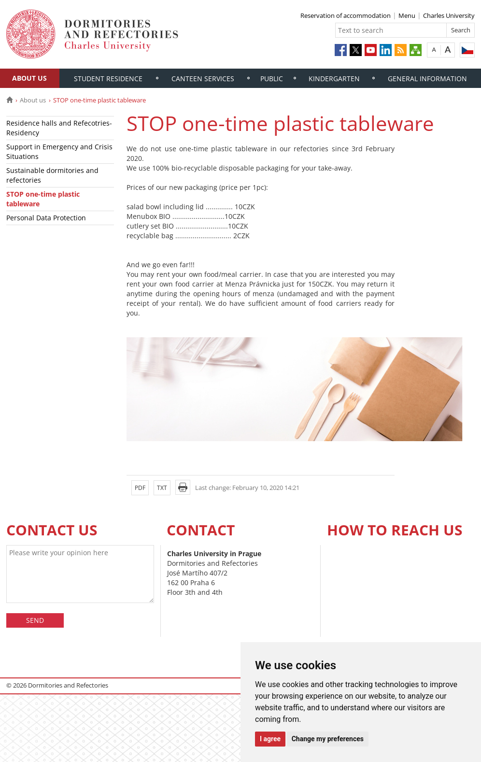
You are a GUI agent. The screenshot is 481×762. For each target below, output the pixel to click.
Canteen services (202, 78)
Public (271, 78)
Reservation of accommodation (345, 15)
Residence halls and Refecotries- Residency (59, 127)
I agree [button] (270, 739)
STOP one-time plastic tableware (43, 198)
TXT (162, 488)
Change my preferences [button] (328, 739)
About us (29, 78)
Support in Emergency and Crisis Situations (59, 151)
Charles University (449, 15)
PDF (140, 488)
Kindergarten (334, 78)
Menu (406, 15)
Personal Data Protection (46, 217)
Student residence (108, 78)
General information (427, 78)
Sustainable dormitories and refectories (52, 175)
